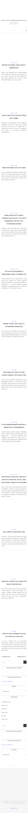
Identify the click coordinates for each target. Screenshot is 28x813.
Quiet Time (4, 719)
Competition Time (6, 702)
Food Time (14, 62)
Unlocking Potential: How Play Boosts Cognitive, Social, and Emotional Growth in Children (14, 479)
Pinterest (22, 803)
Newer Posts (22, 656)
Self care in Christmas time (14, 532)
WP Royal (7, 803)
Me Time (14, 321)
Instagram (17, 803)
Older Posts (5, 656)
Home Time (4, 712)
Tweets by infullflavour (7, 681)
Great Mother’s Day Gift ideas (14, 167)
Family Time (14, 113)
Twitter (12, 803)
